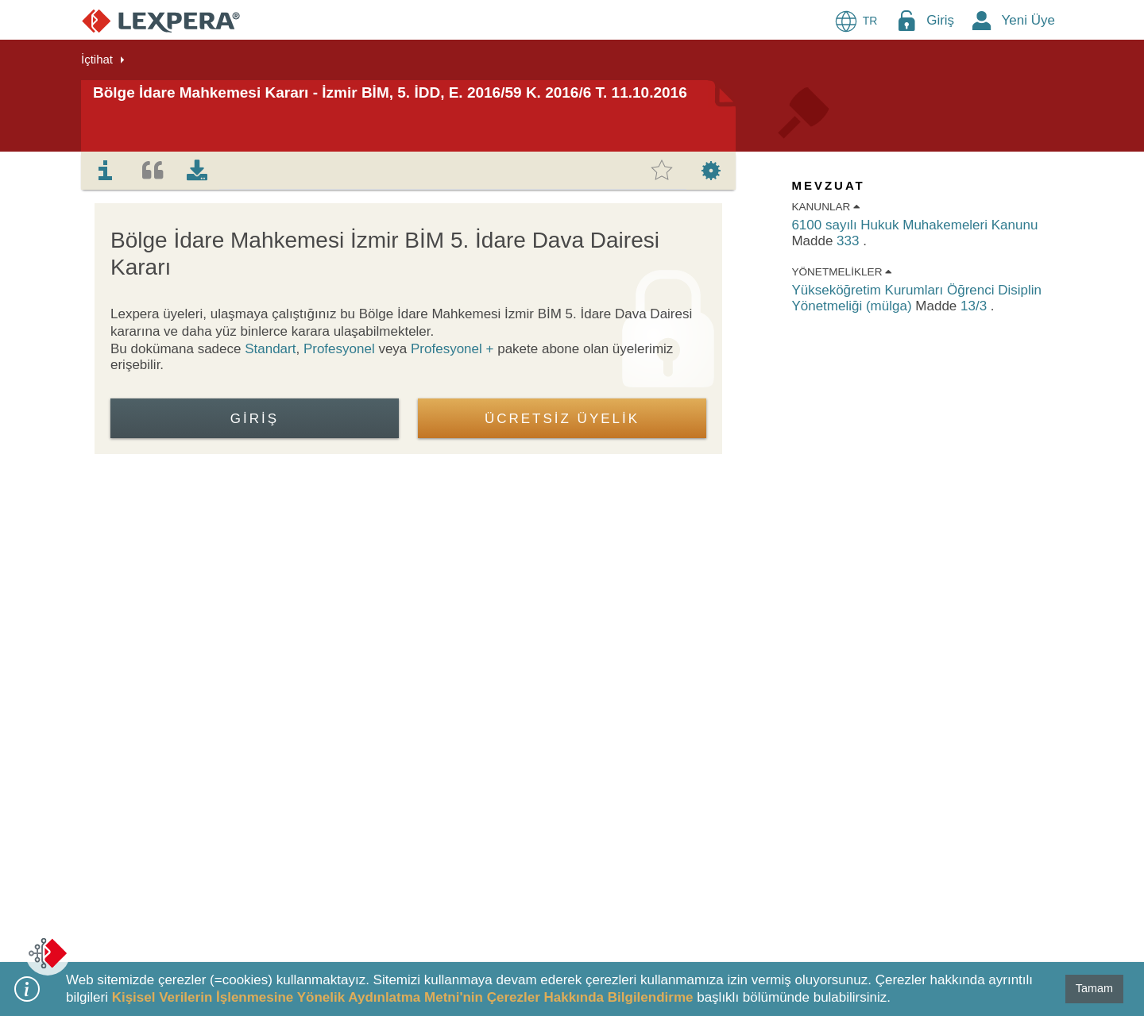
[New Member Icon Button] (982, 20)
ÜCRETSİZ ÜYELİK (562, 418)
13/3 (975, 306)
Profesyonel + (454, 348)
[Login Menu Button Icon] (906, 20)
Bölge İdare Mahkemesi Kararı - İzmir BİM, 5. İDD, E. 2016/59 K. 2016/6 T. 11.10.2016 (390, 92)
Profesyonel (339, 348)
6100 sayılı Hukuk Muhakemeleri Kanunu (914, 225)
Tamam (1094, 988)
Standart (270, 348)
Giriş (940, 20)
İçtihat (97, 59)
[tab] (105, 171)
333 (850, 240)
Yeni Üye (1028, 20)
